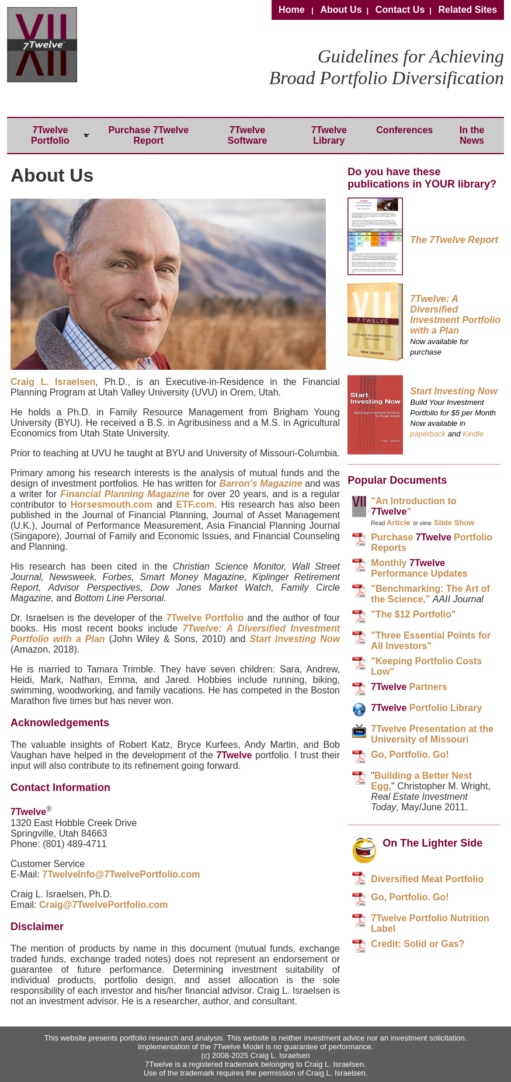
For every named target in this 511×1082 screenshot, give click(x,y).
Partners (409, 687)
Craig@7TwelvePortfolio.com (103, 905)
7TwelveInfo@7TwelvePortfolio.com (121, 874)
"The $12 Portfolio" (413, 614)
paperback (428, 433)
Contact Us (400, 10)
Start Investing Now (294, 639)
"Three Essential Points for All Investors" (431, 640)
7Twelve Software (247, 135)
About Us (340, 10)
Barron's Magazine (260, 483)
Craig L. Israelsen (53, 382)
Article (398, 522)
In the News (472, 135)
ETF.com (195, 504)
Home (291, 10)
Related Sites (468, 10)
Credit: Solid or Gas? (417, 944)
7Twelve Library (329, 135)
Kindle (473, 433)
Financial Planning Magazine (124, 494)
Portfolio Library (426, 708)
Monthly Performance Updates (419, 568)
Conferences (404, 130)
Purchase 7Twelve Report (149, 135)
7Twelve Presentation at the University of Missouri (432, 734)
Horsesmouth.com (111, 504)
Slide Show (454, 522)
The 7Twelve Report (454, 240)
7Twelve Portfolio (50, 135)
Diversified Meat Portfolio (427, 879)
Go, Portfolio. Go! (410, 755)
